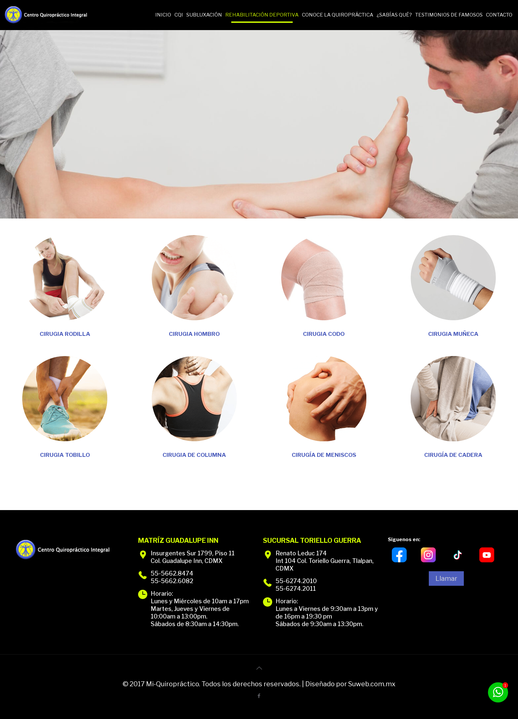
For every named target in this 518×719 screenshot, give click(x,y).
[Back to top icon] (259, 668)
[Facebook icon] (259, 696)
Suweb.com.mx (371, 684)
